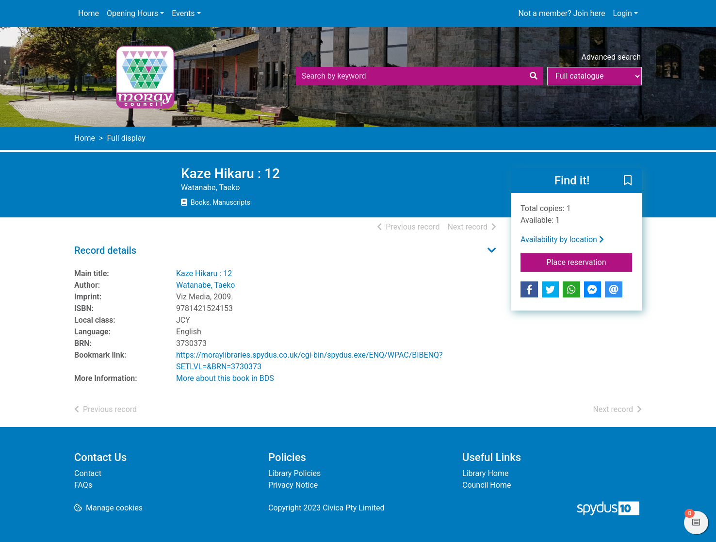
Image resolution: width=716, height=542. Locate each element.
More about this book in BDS (225, 378)
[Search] (533, 76)
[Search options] (594, 76)
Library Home (485, 473)
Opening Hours (132, 13)
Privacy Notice (293, 485)
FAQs (83, 485)
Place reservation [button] (590, 261)
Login (622, 13)
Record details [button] (105, 250)
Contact (87, 473)
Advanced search (611, 57)
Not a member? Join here (561, 13)
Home (88, 13)
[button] (627, 181)
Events (183, 13)
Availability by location (562, 239)
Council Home (486, 485)
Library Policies (294, 473)
